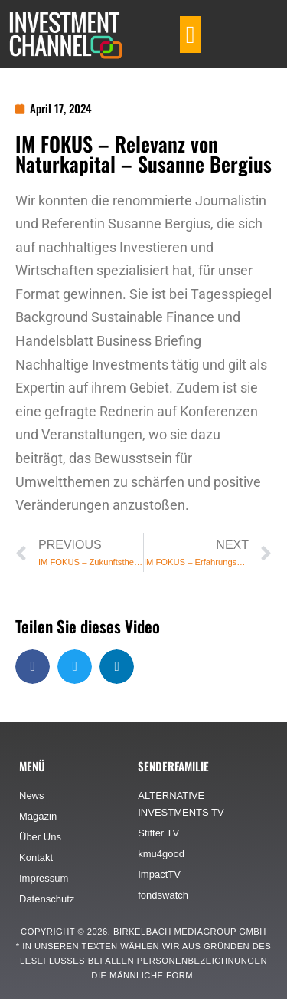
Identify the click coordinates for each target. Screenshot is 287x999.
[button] (190, 34)
